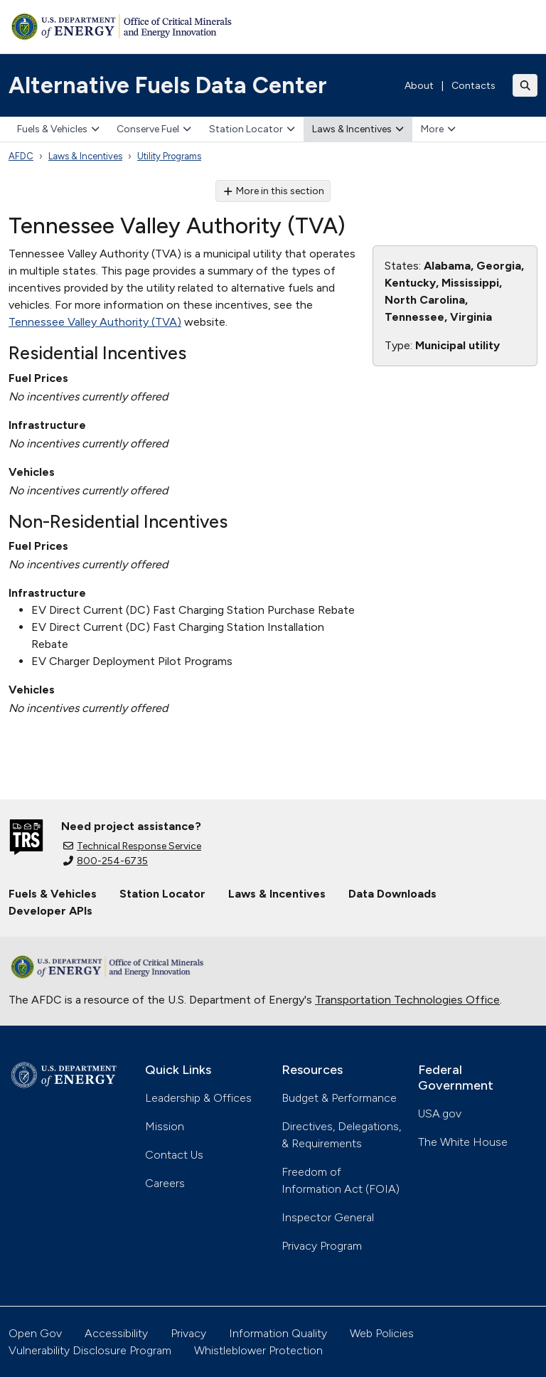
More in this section (273, 191)
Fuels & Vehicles (58, 129)
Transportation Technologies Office (407, 999)
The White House (463, 1142)
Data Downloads (392, 893)
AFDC (21, 156)
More (438, 129)
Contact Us (174, 1154)
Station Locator (252, 129)
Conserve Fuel (154, 129)
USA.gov (439, 1113)
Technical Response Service (132, 846)
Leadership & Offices (198, 1098)
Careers (165, 1183)
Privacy (188, 1333)
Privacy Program (322, 1246)
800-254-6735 (105, 861)
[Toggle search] (525, 85)
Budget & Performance (339, 1098)
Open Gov (35, 1333)
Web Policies (382, 1333)
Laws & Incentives (358, 129)
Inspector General (328, 1217)
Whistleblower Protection (258, 1350)
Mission (164, 1126)
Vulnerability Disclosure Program (90, 1350)
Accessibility (116, 1333)
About (419, 86)
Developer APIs (50, 911)
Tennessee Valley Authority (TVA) (95, 322)
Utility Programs (169, 156)
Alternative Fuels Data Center (168, 85)
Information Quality (278, 1333)
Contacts (473, 86)
